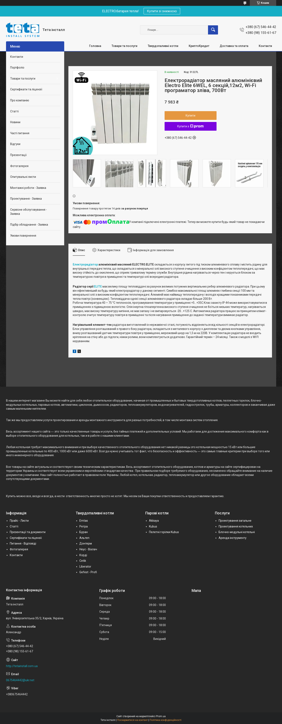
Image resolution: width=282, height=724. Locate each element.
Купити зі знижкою (162, 11)
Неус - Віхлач (88, 549)
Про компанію (19, 100)
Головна (95, 46)
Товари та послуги (124, 46)
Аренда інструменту (232, 538)
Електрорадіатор (85, 264)
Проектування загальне (235, 520)
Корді (83, 555)
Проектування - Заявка (26, 198)
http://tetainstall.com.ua (22, 666)
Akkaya (154, 520)
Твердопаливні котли (163, 46)
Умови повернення (23, 235)
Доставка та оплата (234, 46)
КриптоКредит (199, 46)
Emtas (83, 520)
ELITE (98, 286)
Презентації (18, 155)
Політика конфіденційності (165, 720)
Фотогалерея (19, 166)
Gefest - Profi (88, 572)
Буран (83, 532)
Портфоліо (17, 67)
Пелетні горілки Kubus (164, 532)
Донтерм (85, 543)
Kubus (153, 526)
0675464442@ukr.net (20, 680)
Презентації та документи (28, 532)
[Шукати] (213, 29)
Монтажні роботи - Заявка (28, 187)
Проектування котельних (236, 526)
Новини (15, 122)
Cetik (82, 560)
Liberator (85, 566)
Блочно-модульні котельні (237, 532)
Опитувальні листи (23, 176)
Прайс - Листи (19, 520)
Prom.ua (161, 716)
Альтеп (84, 538)
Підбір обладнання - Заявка (29, 224)
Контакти (265, 46)
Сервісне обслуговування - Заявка (28, 211)
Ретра (83, 526)
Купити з (190, 126)
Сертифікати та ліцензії (26, 89)
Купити (190, 115)
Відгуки (15, 144)
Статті (14, 111)
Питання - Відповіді (23, 543)
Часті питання (19, 133)
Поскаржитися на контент (132, 720)
